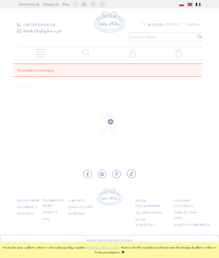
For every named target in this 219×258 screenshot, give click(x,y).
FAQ (46, 219)
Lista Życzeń (80, 207)
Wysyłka (25, 214)
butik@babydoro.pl (42, 31)
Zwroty (50, 212)
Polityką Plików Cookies (104, 247)
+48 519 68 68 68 (39, 24)
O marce (76, 200)
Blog (66, 4)
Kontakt (76, 214)
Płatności (27, 207)
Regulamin (28, 200)
